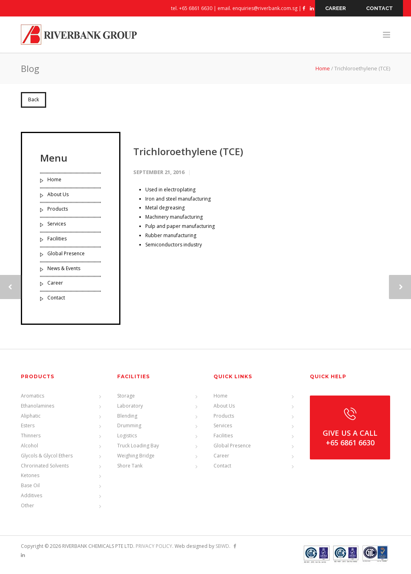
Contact (56, 297)
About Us (58, 194)
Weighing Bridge (136, 455)
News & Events (63, 268)
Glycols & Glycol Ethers (47, 455)
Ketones (30, 475)
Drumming (129, 425)
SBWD (222, 546)
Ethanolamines (37, 405)
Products (57, 208)
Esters (28, 425)
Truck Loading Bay (138, 445)
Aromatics (32, 395)
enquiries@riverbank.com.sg (264, 8)
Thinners (31, 435)
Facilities (57, 238)
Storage (126, 395)
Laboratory (130, 405)
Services (56, 223)
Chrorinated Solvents (45, 465)
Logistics (127, 435)
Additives (31, 495)
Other (27, 505)
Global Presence (66, 253)
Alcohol (29, 445)
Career (55, 282)
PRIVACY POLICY (154, 546)
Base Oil (30, 485)
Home (322, 68)
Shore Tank (129, 465)
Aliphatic (31, 415)
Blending (127, 415)
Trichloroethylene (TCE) (188, 151)
